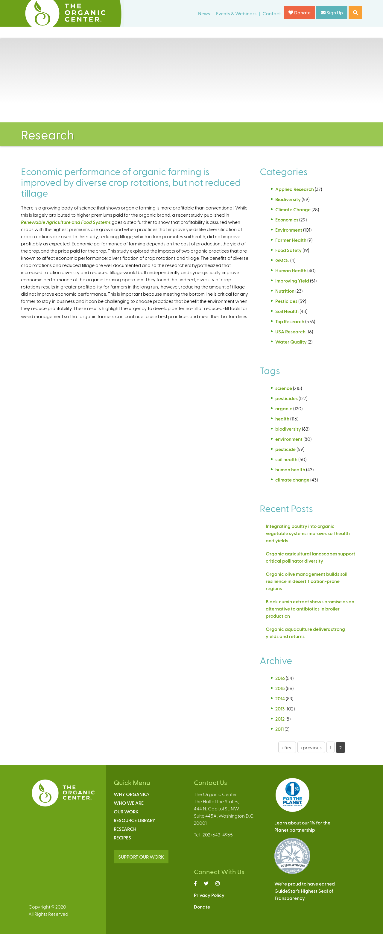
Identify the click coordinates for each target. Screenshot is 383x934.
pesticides (286, 398)
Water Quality (291, 341)
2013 (280, 708)
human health (290, 469)
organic (283, 408)
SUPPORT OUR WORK (141, 856)
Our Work (126, 811)
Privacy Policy (209, 895)
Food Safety (288, 250)
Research (125, 829)
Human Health (290, 270)
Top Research (289, 321)
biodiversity (288, 429)
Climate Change (293, 209)
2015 (280, 688)
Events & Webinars (236, 13)
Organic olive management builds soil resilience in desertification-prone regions (306, 581)
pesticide (285, 449)
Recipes (122, 837)
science (283, 388)
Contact (271, 13)
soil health (286, 459)
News (204, 13)
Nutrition (284, 291)
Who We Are (129, 803)
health (282, 418)
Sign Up (332, 12)
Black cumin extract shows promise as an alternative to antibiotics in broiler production (310, 609)
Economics (286, 219)
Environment (288, 230)
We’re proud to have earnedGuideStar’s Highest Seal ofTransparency (304, 891)
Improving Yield (292, 280)
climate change (292, 479)
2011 (279, 729)
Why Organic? (131, 794)
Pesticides (286, 301)
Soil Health (287, 311)
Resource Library (134, 820)
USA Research (290, 331)
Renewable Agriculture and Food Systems (66, 222)
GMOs (282, 260)
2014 (280, 698)
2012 (280, 719)
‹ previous (311, 747)
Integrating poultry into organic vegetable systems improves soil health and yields (308, 533)
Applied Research (294, 189)
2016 (280, 678)
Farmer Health (290, 240)
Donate (299, 12)
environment (289, 439)
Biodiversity (288, 199)
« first (287, 747)
